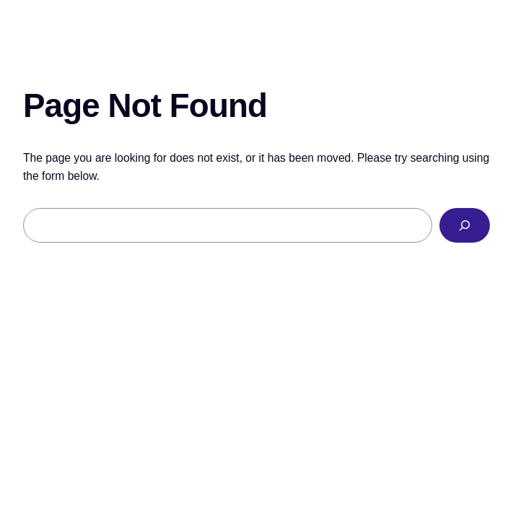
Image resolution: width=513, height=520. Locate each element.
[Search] (464, 225)
